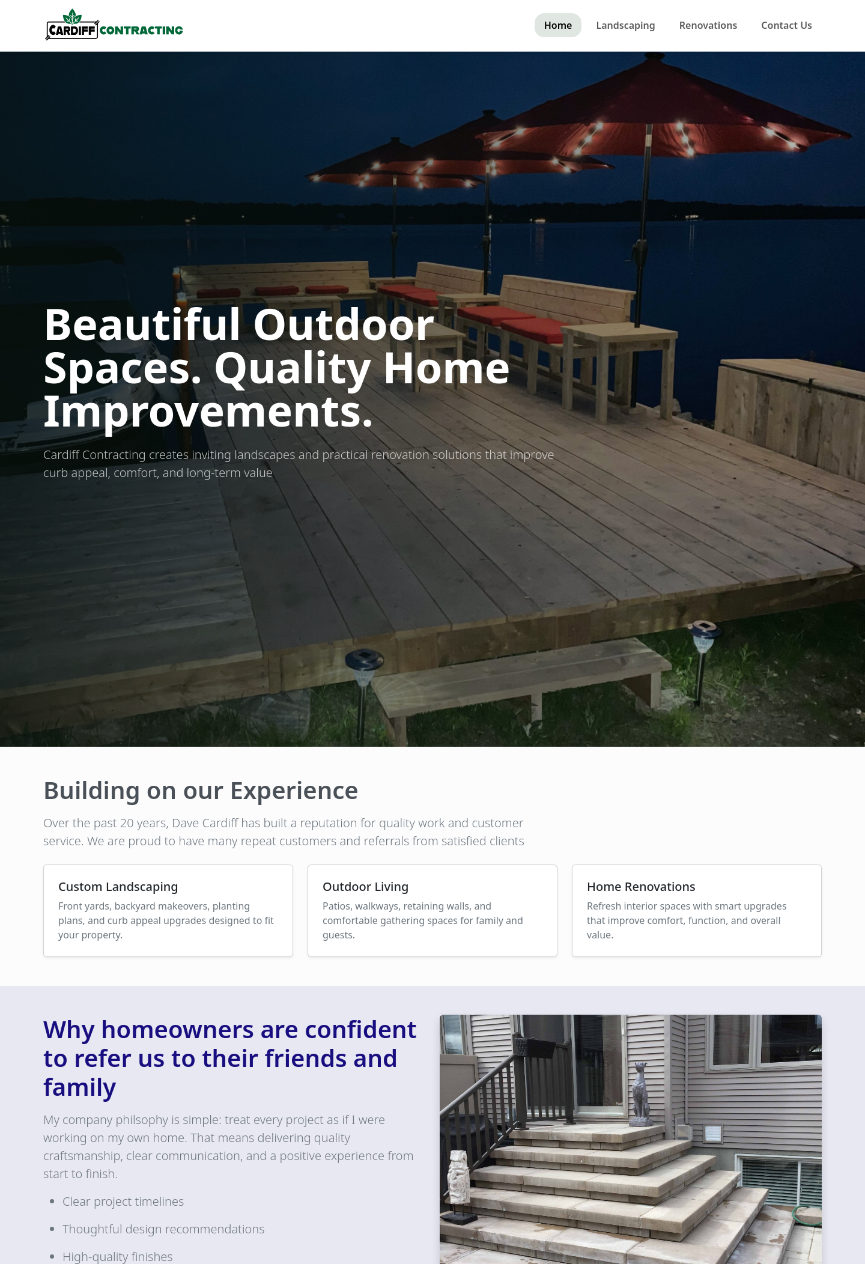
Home (558, 25)
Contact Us (786, 25)
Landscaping (625, 25)
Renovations (708, 25)
